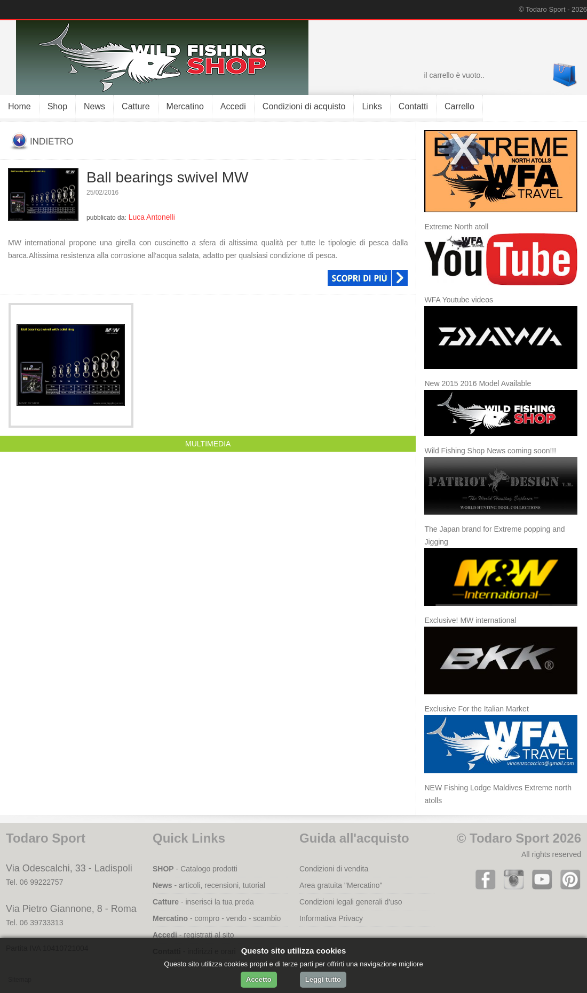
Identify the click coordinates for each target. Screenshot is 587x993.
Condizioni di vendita (333, 868)
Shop (57, 106)
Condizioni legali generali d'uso (350, 902)
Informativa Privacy (331, 918)
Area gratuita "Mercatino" (340, 885)
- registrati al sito (193, 935)
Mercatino (185, 106)
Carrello (459, 106)
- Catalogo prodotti (195, 868)
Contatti (413, 106)
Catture (135, 106)
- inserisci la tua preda (203, 902)
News (94, 106)
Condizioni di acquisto (304, 106)
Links (372, 106)
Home (19, 106)
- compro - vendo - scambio (217, 918)
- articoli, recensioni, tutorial (209, 885)
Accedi (233, 106)
